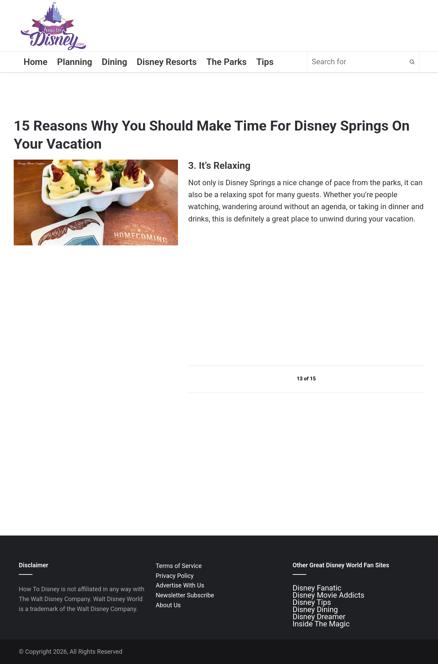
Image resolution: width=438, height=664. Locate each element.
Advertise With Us (180, 585)
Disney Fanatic (317, 588)
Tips (265, 62)
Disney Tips (312, 602)
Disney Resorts (167, 62)
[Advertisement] (239, 294)
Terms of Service (179, 565)
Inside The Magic (321, 624)
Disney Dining (315, 609)
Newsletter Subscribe (185, 595)
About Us (168, 605)
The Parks (226, 62)
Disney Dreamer (319, 616)
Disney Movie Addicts (328, 595)
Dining (114, 62)
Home (36, 62)
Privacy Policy (175, 575)
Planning (74, 62)
